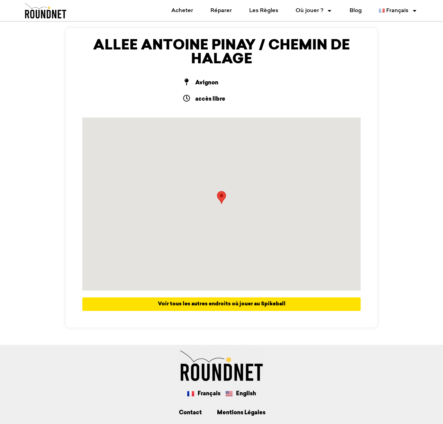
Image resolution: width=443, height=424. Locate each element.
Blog (356, 10)
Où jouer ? (314, 10)
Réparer (221, 10)
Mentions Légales (241, 413)
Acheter (182, 10)
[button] (221, 197)
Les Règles (263, 10)
